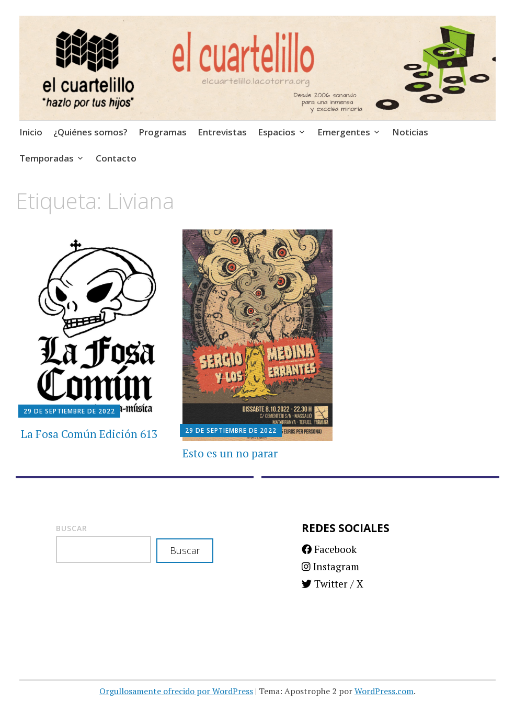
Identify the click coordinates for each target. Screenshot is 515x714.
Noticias (410, 132)
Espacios (276, 132)
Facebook (329, 549)
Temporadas (46, 158)
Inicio (30, 132)
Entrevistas (222, 132)
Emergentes (343, 132)
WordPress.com (384, 691)
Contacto (116, 158)
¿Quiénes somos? (90, 132)
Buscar (71, 528)
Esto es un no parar (230, 453)
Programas (163, 132)
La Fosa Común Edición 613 (89, 434)
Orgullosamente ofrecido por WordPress (176, 691)
